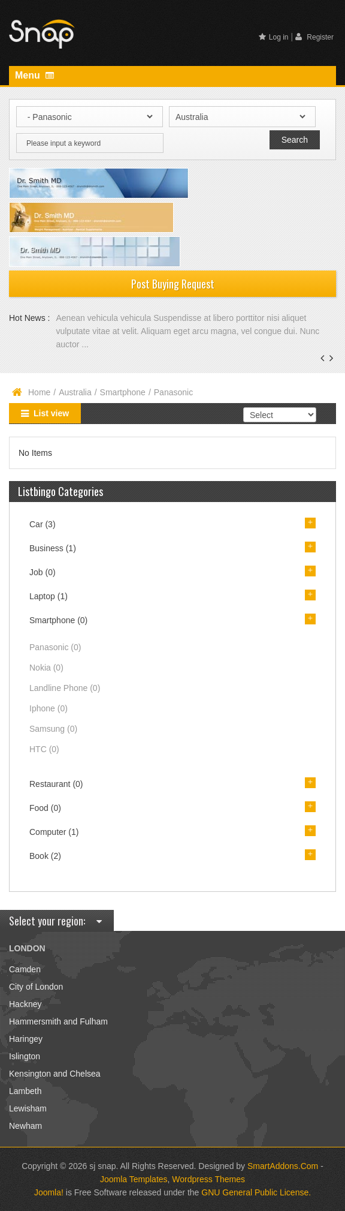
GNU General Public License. (256, 1192)
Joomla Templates (134, 1179)
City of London (36, 986)
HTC (44, 749)
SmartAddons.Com (282, 1166)
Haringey (26, 1039)
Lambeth (25, 1091)
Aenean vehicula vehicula (104, 318)
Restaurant (56, 784)
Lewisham (28, 1108)
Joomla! (48, 1192)
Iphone (48, 708)
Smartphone (123, 392)
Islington (24, 1056)
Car (42, 524)
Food (45, 808)
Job (42, 572)
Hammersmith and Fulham (58, 1021)
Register (314, 36)
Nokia (46, 667)
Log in (274, 37)
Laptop (48, 596)
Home (39, 392)
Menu (34, 75)
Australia (75, 392)
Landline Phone (64, 688)
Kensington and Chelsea (55, 1073)
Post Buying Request (172, 284)
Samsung (53, 729)
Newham (25, 1126)
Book (45, 856)
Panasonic (55, 647)
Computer (53, 832)
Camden (25, 969)
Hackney (25, 1004)
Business (52, 548)
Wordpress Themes (208, 1179)
